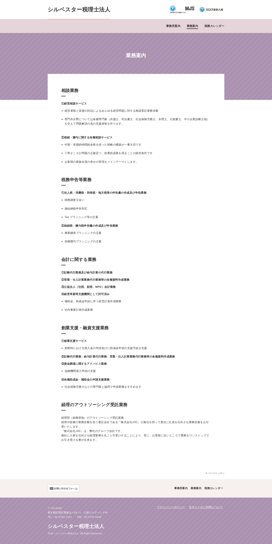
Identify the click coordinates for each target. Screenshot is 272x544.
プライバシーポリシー (171, 507)
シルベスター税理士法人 (79, 9)
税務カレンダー (214, 26)
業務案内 (192, 26)
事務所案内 (173, 26)
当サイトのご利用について (206, 507)
